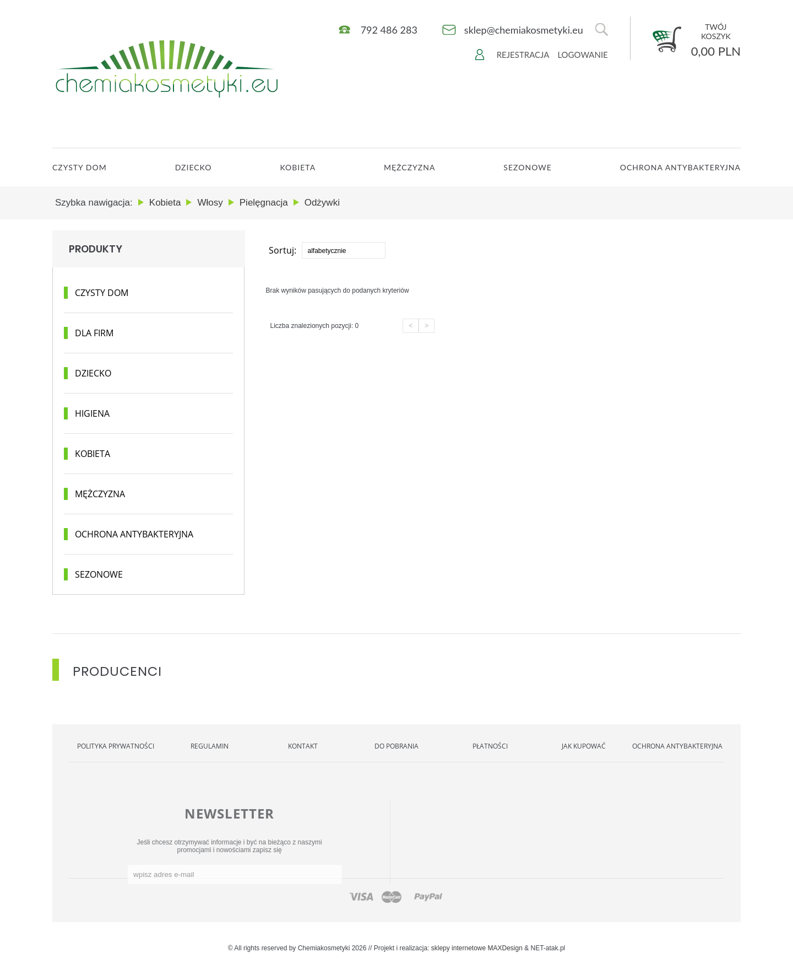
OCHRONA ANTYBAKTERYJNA (680, 167)
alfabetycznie (327, 251)
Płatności (490, 746)
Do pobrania (396, 746)
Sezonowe (527, 167)
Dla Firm (94, 333)
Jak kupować (584, 746)
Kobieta (298, 167)
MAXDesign (505, 948)
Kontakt (303, 746)
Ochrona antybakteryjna (134, 534)
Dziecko (193, 167)
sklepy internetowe (458, 948)
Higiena (92, 413)
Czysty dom (101, 293)
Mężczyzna (409, 167)
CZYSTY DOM (79, 167)
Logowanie (582, 55)
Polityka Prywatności (115, 746)
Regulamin (210, 746)
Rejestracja (523, 55)
